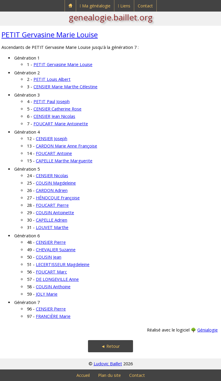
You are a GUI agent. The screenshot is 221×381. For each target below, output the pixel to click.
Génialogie (207, 330)
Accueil (83, 375)
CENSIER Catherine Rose (57, 109)
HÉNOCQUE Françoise (58, 198)
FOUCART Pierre (52, 205)
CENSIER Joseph (51, 138)
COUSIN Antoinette (55, 212)
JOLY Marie (46, 294)
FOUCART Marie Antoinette (60, 124)
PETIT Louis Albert (52, 79)
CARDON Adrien (52, 190)
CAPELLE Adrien (51, 220)
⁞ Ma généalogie (95, 6)
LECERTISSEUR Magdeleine (62, 264)
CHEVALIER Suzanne (56, 249)
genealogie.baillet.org (111, 17)
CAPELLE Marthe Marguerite (64, 161)
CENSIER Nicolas (52, 175)
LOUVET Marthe (52, 227)
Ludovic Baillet (108, 363)
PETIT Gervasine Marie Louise (49, 34)
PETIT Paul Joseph (51, 101)
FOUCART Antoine (54, 153)
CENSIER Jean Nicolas (54, 116)
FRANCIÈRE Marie (53, 316)
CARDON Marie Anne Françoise (66, 146)
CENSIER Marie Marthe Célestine (65, 86)
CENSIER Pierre (51, 242)
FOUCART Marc (51, 272)
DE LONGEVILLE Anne (57, 279)
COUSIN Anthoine (53, 286)
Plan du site (109, 375)
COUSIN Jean (48, 257)
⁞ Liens (124, 6)
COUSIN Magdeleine (56, 183)
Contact (145, 6)
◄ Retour (110, 346)
